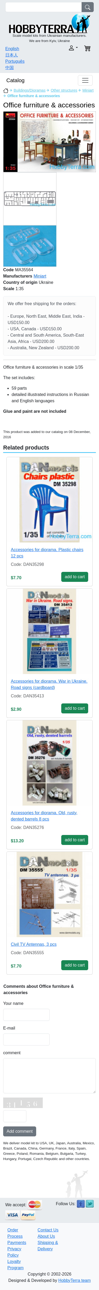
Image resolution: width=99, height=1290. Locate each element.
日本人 (11, 55)
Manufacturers (17, 276)
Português (15, 61)
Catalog (15, 80)
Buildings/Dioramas (30, 90)
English (12, 48)
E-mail (9, 1028)
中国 (9, 67)
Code (8, 270)
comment (12, 1053)
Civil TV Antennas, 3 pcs (33, 944)
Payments (16, 1242)
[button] (65, 48)
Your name (13, 1003)
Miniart (87, 90)
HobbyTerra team (74, 1280)
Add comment (20, 1131)
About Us (46, 1236)
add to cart (75, 577)
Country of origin (20, 282)
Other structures (64, 90)
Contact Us (47, 1230)
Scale (8, 288)
